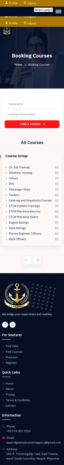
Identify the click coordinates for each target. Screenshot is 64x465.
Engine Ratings (19, 209)
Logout (29, 3)
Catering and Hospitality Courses (30, 187)
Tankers (14, 181)
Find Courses (12, 338)
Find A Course (33, 110)
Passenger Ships (19, 176)
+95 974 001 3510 (18, 418)
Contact (9, 392)
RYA (11, 170)
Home (18, 51)
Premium (10, 344)
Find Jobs (10, 333)
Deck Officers (17, 226)
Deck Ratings (17, 215)
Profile (13, 3)
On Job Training (19, 154)
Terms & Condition (16, 387)
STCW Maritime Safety (23, 203)
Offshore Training (20, 159)
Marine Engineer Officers (25, 220)
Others (13, 165)
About (8, 375)
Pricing (8, 381)
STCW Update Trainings (24, 192)
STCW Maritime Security (24, 198)
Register (9, 349)
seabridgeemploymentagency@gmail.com (33, 429)
